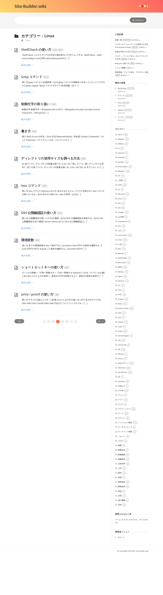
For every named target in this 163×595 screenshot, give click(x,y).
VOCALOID (122, 385)
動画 (120, 485)
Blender (121, 211)
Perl (119, 330)
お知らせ (121, 426)
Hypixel (124, 150)
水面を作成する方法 (126, 91)
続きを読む (27, 105)
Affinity (121, 183)
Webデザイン (123, 403)
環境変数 (30, 280)
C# (119, 215)
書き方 (29, 171)
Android (121, 197)
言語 (120, 535)
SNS (119, 353)
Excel (120, 238)
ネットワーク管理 (125, 471)
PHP (119, 334)
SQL (119, 357)
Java (120, 270)
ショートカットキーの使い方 (45, 307)
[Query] (68, 20)
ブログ (120, 481)
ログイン (121, 577)
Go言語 (121, 257)
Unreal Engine (123, 375)
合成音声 (121, 503)
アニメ (120, 435)
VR (119, 389)
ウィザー (125, 157)
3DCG (120, 174)
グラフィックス (124, 449)
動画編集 (121, 494)
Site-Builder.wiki (30, 6)
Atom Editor (123, 206)
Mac (119, 288)
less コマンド (34, 225)
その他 (120, 430)
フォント (121, 476)
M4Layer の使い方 (125, 103)
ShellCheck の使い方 (42, 89)
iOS (119, 266)
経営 (120, 531)
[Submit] (138, 20)
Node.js (121, 321)
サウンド (121, 458)
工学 (120, 508)
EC (119, 229)
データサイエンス (125, 467)
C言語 (120, 220)
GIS (119, 243)
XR (119, 416)
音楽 (120, 544)
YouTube (121, 421)
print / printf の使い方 (40, 334)
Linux (27, 80)
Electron (121, 234)
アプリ (120, 439)
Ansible (121, 202)
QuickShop (126, 128)
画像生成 (121, 526)
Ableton (121, 179)
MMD (120, 307)
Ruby (120, 343)
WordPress (122, 412)
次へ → (100, 361)
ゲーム (120, 453)
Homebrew (122, 261)
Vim (119, 380)
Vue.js (120, 398)
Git (119, 247)
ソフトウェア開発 (125, 462)
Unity (120, 371)
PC (119, 325)
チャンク (125, 135)
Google (121, 252)
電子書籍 (121, 540)
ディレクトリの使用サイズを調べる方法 (53, 198)
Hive (123, 142)
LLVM (120, 284)
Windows (121, 407)
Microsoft (122, 302)
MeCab (121, 293)
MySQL (121, 311)
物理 (120, 517)
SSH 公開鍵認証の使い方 (42, 253)
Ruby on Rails (123, 348)
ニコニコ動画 (120, 108)
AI (119, 188)
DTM (120, 225)
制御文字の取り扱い (39, 144)
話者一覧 (123, 80)
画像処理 (121, 522)
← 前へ (19, 361)
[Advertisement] (81, 48)
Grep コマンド (35, 117)
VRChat (121, 394)
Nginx (120, 316)
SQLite (121, 362)
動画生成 (121, 490)
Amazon (121, 193)
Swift (120, 366)
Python (121, 339)
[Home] (22, 80)
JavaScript (122, 275)
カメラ (120, 444)
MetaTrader (122, 298)
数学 (120, 513)
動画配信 (121, 499)
